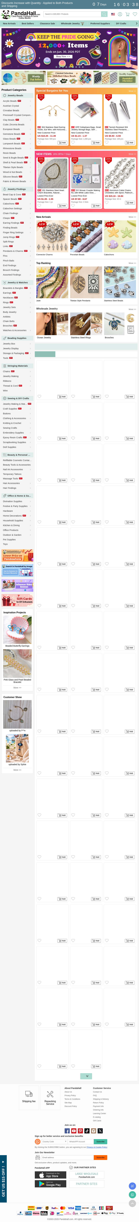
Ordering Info (98, 1110)
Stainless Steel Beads (113, 300)
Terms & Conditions (72, 1099)
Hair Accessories (11, 483)
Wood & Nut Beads (12, 172)
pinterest (80, 1130)
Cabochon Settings (12, 208)
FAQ (95, 1095)
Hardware (8, 511)
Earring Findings (11, 223)
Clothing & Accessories (14, 418)
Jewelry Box (9, 343)
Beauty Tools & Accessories (17, 464)
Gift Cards (97, 1121)
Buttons (7, 413)
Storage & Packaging (13, 353)
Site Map (68, 1103)
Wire (5, 390)
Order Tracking (132, 1186)
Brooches (7, 325)
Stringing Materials (17, 366)
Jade (38, 300)
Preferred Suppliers (100, 23)
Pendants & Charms (13, 251)
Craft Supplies (10, 408)
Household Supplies (13, 520)
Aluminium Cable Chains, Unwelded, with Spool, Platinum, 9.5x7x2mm (119, 191)
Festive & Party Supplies (15, 506)
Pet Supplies (9, 539)
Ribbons (7, 381)
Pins (5, 256)
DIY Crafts (121, 23)
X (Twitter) (100, 1130)
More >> (17, 687)
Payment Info (98, 1106)
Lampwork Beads (11, 143)
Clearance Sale (47, 23)
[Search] (84, 14)
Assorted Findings (12, 274)
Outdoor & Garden (12, 535)
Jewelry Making (10, 376)
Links (5, 246)
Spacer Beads (10, 199)
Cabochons (8, 203)
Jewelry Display (11, 348)
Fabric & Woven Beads (14, 181)
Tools (5, 358)
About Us (68, 1092)
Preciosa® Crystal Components (18, 115)
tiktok (87, 1130)
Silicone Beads (10, 176)
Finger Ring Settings (13, 232)
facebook (67, 1130)
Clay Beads (9, 120)
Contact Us (97, 1092)
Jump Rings (9, 237)
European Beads (11, 129)
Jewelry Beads (15, 95)
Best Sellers (28, 23)
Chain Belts (9, 321)
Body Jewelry (9, 312)
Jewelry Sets (9, 307)
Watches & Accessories (14, 330)
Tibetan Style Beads (13, 167)
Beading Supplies (16, 338)
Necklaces (8, 297)
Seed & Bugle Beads (13, 157)
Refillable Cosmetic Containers (18, 460)
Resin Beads (9, 153)
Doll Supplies (9, 447)
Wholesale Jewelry (72, 23)
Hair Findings (9, 488)
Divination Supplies (12, 501)
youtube (73, 1130)
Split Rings (8, 241)
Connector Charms (44, 254)
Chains (6, 371)
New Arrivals (9, 23)
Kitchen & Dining (11, 525)
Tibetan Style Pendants (80, 300)
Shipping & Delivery (101, 1099)
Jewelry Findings (16, 189)
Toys (5, 544)
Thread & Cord (10, 385)
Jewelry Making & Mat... (15, 404)
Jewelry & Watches (17, 282)
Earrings (7, 293)
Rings (6, 302)
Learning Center (99, 1113)
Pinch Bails (8, 260)
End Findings (9, 265)
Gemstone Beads (11, 134)
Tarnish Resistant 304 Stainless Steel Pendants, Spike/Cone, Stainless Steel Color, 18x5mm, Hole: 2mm (120, 128)
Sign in (120, 14)
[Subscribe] (68, 1157)
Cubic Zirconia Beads (13, 124)
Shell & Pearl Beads (13, 162)
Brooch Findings (11, 270)
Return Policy (98, 1103)
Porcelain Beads (77, 254)
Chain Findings (10, 213)
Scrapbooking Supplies (14, 442)
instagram (93, 1130)
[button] (136, 23)
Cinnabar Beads (11, 110)
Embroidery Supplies (13, 432)
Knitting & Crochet (12, 423)
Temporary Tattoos (12, 474)
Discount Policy (71, 1106)
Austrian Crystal (11, 105)
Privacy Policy (70, 1095)
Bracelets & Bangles (13, 288)
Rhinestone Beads (12, 148)
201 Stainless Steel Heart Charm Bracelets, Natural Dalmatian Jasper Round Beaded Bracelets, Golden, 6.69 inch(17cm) (51, 191)
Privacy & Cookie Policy (97, 1147)
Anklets (6, 316)
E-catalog (97, 1117)
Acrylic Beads (10, 101)
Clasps (6, 218)
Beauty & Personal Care (20, 455)
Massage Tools (10, 478)
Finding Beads (10, 227)
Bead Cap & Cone (12, 194)
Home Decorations (12, 515)
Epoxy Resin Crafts (12, 437)
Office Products (10, 530)
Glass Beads (9, 138)
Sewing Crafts (10, 428)
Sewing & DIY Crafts (18, 398)
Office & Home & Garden (20, 495)
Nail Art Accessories (13, 469)
